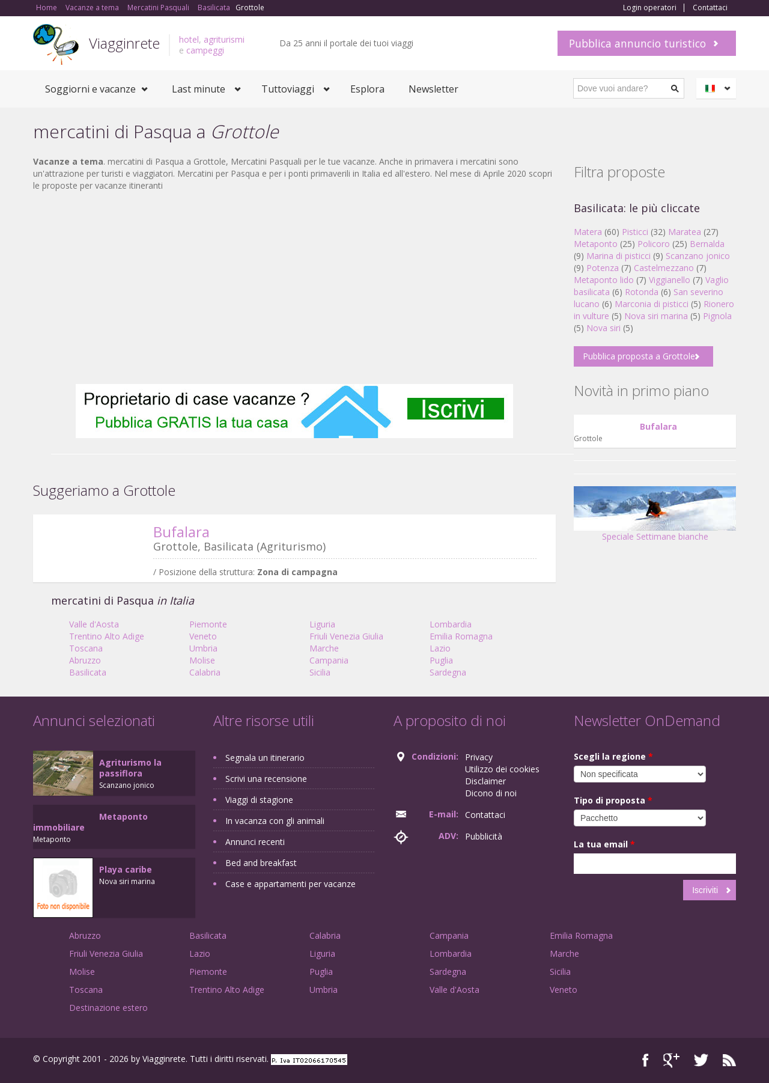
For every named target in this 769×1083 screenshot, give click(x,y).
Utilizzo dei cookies (502, 769)
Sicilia (319, 672)
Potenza (602, 267)
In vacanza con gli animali (274, 820)
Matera (588, 231)
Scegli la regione (613, 756)
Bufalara (181, 532)
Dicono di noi (491, 793)
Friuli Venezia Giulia (346, 636)
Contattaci (710, 8)
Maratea (684, 231)
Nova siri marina (656, 316)
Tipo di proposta (613, 800)
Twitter (701, 1060)
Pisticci (635, 231)
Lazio (440, 648)
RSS (729, 1060)
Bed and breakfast (261, 862)
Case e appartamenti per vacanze (290, 883)
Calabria (204, 672)
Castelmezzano (664, 267)
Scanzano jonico (698, 255)
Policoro (653, 243)
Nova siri (603, 328)
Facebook (645, 1060)
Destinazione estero (108, 1007)
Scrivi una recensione (266, 778)
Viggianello (669, 279)
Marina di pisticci (618, 255)
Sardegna (448, 672)
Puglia (441, 660)
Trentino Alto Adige (106, 636)
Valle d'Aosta (94, 624)
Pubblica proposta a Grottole (639, 356)
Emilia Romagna (461, 636)
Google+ (671, 1060)
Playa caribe (125, 869)
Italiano (718, 88)
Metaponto (596, 243)
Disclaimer (485, 781)
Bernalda (707, 243)
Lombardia (451, 624)
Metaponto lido (604, 279)
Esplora (367, 89)
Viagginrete (124, 43)
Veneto (203, 636)
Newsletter (433, 89)
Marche (324, 648)
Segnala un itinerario (265, 757)
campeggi (205, 50)
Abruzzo (85, 660)
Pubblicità (483, 836)
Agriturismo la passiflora (130, 768)
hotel (189, 39)
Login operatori (649, 8)
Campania (328, 660)
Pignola (717, 316)
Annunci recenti (255, 841)
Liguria (322, 624)
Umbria (203, 648)
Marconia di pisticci (651, 304)
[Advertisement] (294, 288)
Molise (202, 660)
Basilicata (87, 672)
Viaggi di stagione (259, 799)
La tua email (604, 844)
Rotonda (641, 291)
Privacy (479, 757)
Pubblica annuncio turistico (637, 43)
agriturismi (224, 39)
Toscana (86, 648)
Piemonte (208, 624)
